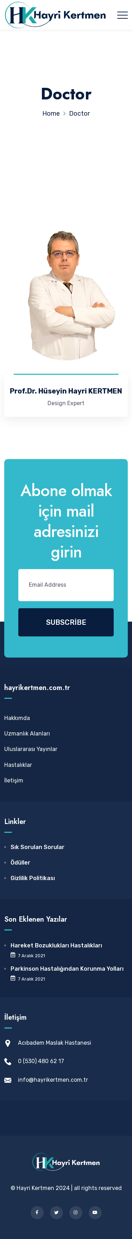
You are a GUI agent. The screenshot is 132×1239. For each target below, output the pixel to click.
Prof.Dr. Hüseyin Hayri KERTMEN (66, 391)
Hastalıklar (18, 765)
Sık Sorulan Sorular (37, 847)
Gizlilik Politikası (33, 878)
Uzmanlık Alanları (27, 733)
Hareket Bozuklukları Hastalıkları (56, 945)
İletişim (13, 780)
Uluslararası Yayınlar (30, 749)
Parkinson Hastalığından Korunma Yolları (67, 968)
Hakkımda (17, 718)
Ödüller (20, 862)
